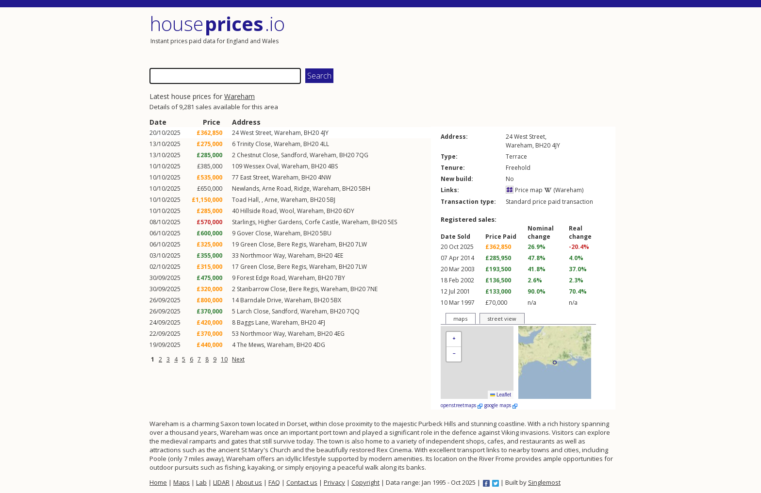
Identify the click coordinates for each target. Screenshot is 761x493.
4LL (324, 144)
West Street (255, 133)
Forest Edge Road (261, 278)
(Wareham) (563, 190)
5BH (364, 188)
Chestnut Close (257, 155)
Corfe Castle (322, 222)
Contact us (301, 482)
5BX (336, 300)
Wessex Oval (261, 166)
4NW (324, 177)
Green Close (257, 244)
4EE (338, 255)
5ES (392, 222)
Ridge (302, 188)
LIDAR (221, 482)
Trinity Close (254, 144)
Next (238, 359)
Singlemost (544, 482)
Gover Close (254, 233)
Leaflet (500, 394)
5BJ (331, 200)
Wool (287, 211)
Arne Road (276, 188)
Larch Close (253, 311)
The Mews (250, 345)
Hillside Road (258, 211)
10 (224, 359)
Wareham (239, 96)
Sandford (294, 155)
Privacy (334, 482)
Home (158, 482)
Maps (181, 482)
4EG (339, 333)
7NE (372, 289)
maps (460, 318)
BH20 (311, 133)
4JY (324, 133)
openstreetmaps (461, 405)
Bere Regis (291, 244)
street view (501, 318)
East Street (254, 177)
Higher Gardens (280, 222)
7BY (339, 278)
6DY (348, 211)
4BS (333, 166)
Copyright (365, 482)
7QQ (353, 311)
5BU (325, 233)
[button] (454, 339)
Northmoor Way (262, 255)
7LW (361, 244)
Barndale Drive (260, 300)
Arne (271, 200)
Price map (524, 190)
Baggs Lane (252, 322)
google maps (500, 405)
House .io (217, 23)
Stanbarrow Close (261, 289)
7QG (362, 155)
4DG (319, 345)
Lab (201, 482)
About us (249, 482)
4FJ (321, 322)
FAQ (274, 482)
